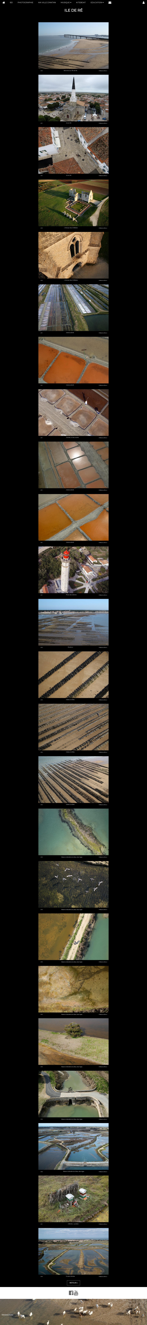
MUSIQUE (66, 2)
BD (11, 2)
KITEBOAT (81, 2)
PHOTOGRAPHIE (25, 2)
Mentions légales (7, 1315)
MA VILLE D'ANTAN (47, 2)
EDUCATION (97, 2)
